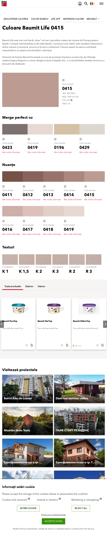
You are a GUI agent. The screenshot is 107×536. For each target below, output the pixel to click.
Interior (41, 286)
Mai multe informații (11, 152)
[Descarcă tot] (30, 346)
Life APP (55, 19)
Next (103, 324)
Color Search (39, 19)
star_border (63, 80)
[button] (27, 389)
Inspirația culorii (73, 19)
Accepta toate (53, 521)
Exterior (29, 286)
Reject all (81, 508)
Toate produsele (12, 286)
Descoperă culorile (16, 19)
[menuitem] (80, 3)
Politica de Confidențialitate (53, 515)
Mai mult (93, 19)
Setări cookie (28, 508)
